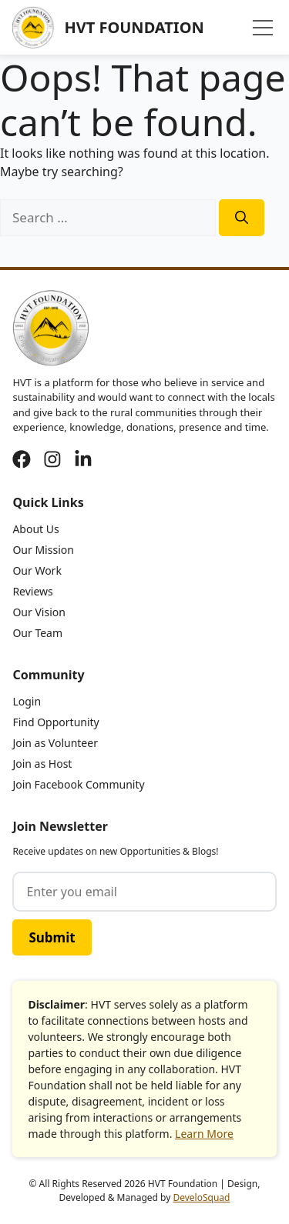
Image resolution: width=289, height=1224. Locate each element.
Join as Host (42, 763)
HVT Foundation (133, 27)
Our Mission (42, 549)
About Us (35, 529)
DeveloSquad (201, 1197)
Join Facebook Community (78, 784)
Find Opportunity (55, 722)
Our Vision (38, 612)
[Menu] (263, 28)
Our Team (37, 632)
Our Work (36, 570)
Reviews (32, 591)
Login (26, 701)
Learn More (204, 1133)
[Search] (241, 217)
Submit (52, 937)
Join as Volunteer (55, 742)
